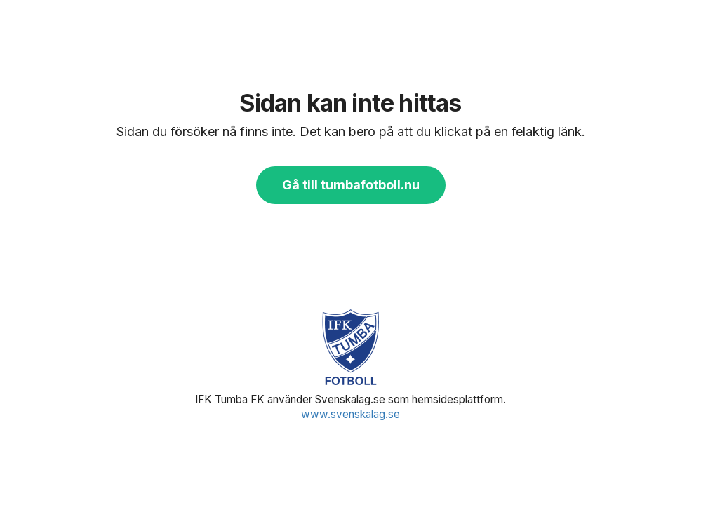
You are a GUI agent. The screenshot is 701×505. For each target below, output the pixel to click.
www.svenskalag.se (350, 414)
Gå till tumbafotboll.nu (351, 184)
